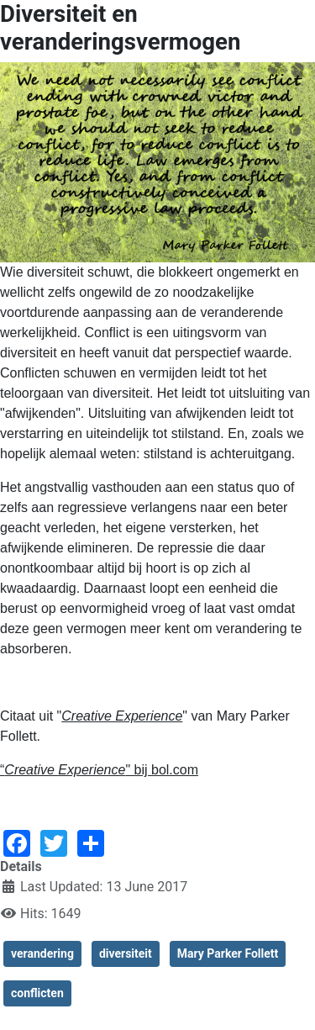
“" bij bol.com (99, 770)
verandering (42, 953)
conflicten (37, 993)
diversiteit (125, 953)
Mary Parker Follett (228, 953)
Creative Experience (121, 716)
